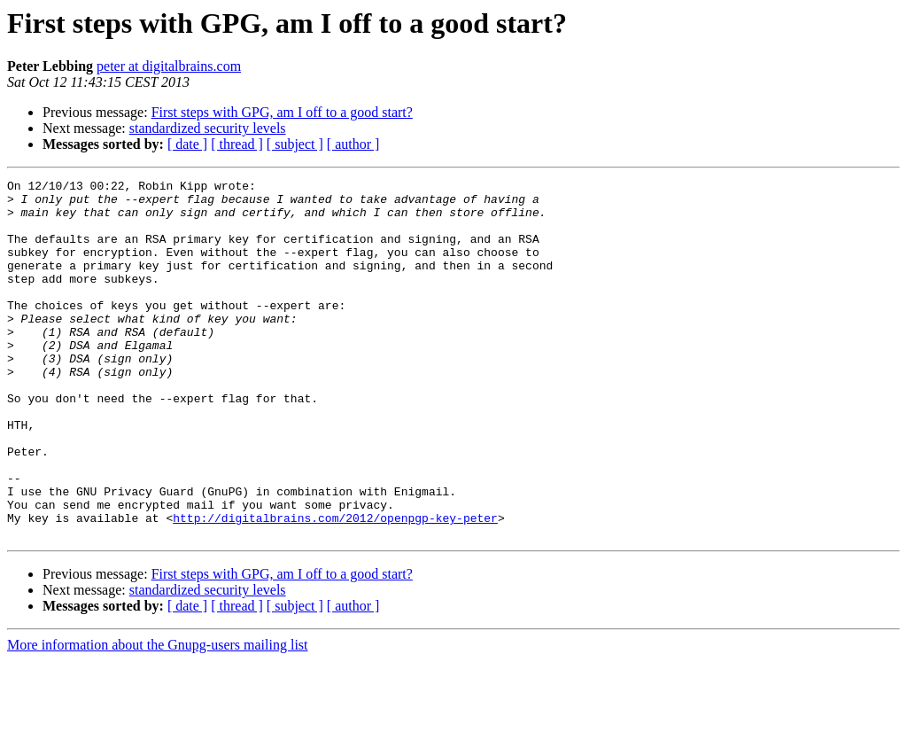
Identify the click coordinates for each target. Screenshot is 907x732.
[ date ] (187, 144)
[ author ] (353, 144)
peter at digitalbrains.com (169, 66)
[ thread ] (237, 144)
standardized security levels (207, 128)
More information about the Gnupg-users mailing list (157, 716)
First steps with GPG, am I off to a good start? (282, 112)
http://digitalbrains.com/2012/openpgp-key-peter (335, 587)
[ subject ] (295, 144)
